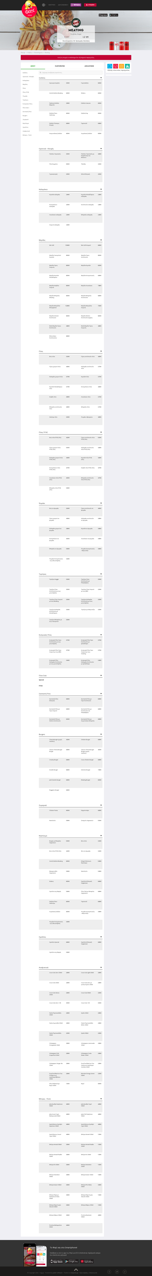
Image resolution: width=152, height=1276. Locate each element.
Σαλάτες (25, 73)
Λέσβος (29, 52)
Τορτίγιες (25, 100)
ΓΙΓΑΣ (41, 685)
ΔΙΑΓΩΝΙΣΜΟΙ (63, 5)
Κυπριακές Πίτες (27, 104)
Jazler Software (57, 1273)
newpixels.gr (74, 1273)
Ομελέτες (25, 127)
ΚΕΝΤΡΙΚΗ (51, 5)
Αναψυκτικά (26, 131)
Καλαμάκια (26, 80)
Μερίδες (25, 84)
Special (41, 680)
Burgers (25, 115)
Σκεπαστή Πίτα (27, 111)
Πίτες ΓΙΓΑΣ (26, 92)
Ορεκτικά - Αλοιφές (28, 76)
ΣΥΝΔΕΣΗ (90, 5)
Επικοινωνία (93, 1273)
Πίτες (24, 88)
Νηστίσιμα (26, 123)
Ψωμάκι (25, 96)
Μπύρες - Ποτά (27, 135)
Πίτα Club (26, 108)
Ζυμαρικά (25, 119)
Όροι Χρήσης (84, 1273)
